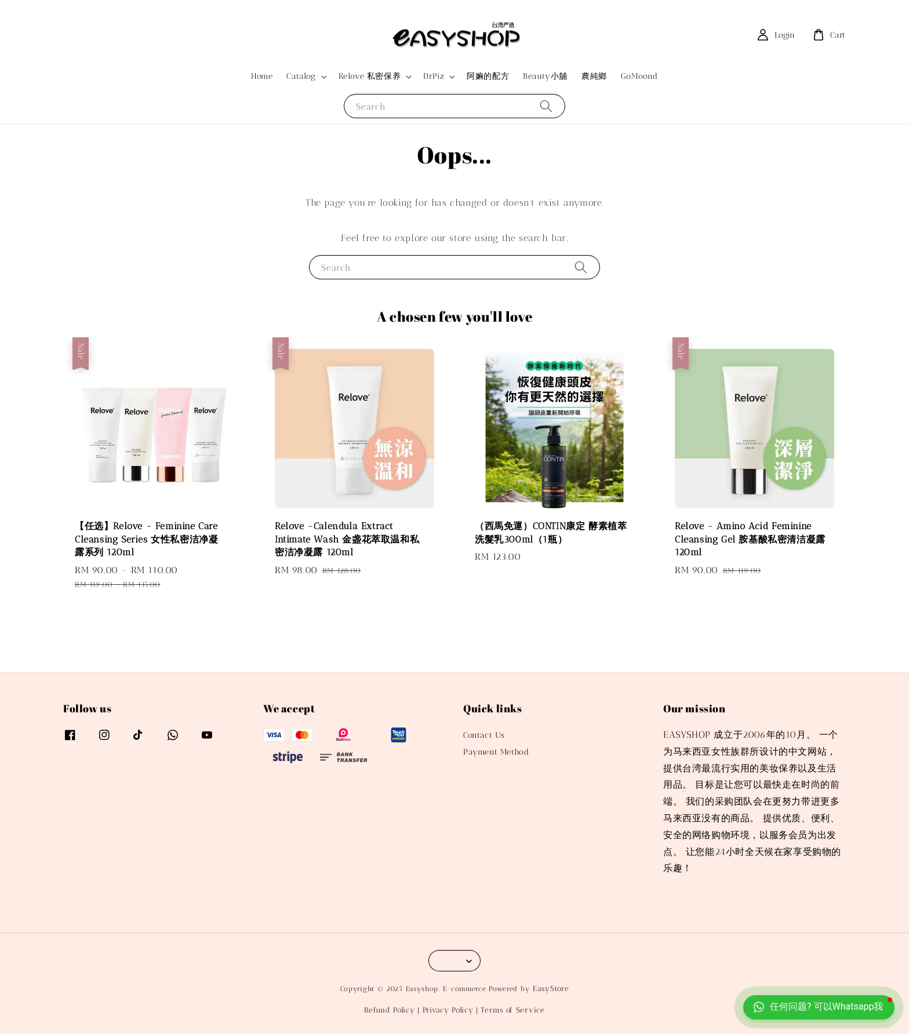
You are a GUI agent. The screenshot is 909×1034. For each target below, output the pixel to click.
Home (261, 76)
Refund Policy (389, 1010)
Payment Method (496, 752)
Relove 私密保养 (370, 76)
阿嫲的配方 (488, 76)
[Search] (546, 105)
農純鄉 (594, 76)
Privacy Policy (448, 1010)
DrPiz (433, 76)
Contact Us (484, 735)
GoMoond (639, 76)
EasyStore (551, 988)
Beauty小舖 (545, 76)
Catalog (300, 76)
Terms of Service (512, 1010)
